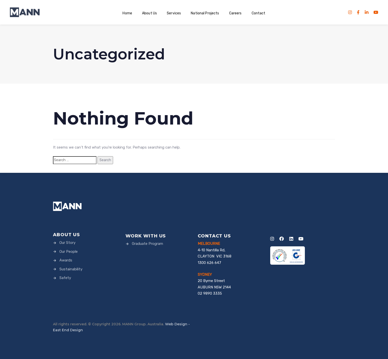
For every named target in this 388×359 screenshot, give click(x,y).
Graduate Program (144, 243)
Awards (62, 260)
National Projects (205, 13)
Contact (259, 13)
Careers (235, 13)
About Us (149, 13)
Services (174, 13)
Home (127, 13)
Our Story (64, 242)
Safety (62, 278)
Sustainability (67, 269)
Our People (65, 251)
